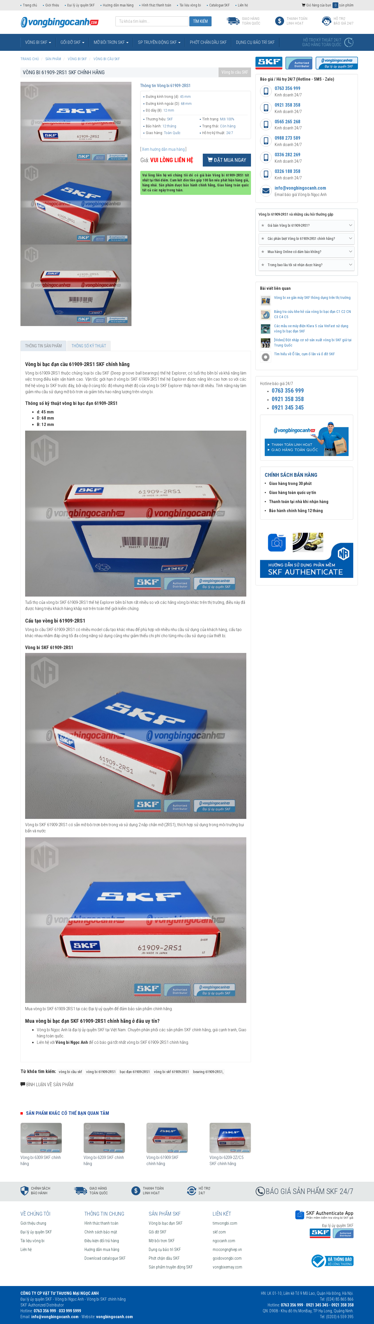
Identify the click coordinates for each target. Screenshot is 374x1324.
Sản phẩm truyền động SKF (171, 1267)
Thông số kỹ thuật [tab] (89, 346)
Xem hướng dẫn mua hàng (163, 149)
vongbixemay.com (227, 1267)
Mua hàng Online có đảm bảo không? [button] (306, 251)
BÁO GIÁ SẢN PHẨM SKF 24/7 (310, 1191)
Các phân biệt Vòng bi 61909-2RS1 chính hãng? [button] (306, 238)
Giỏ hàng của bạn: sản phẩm (328, 5)
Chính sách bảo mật (100, 1232)
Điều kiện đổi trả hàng (101, 1240)
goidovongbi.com (227, 1258)
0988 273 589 (287, 138)
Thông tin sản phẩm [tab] (43, 346)
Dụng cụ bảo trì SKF (165, 1249)
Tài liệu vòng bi (190, 5)
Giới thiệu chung (33, 1223)
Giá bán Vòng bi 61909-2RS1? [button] (306, 225)
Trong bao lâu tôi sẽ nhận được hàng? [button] (306, 265)
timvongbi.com (225, 1223)
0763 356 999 (287, 88)
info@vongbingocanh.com (300, 188)
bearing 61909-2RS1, (208, 1072)
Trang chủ (30, 5)
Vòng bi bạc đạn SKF (166, 1223)
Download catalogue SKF (105, 1258)
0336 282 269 (287, 154)
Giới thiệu (52, 5)
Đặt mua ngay (226, 160)
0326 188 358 (287, 171)
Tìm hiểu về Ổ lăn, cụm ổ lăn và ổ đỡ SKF (304, 354)
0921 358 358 (287, 105)
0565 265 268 (287, 121)
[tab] (306, 225)
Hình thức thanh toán (156, 5)
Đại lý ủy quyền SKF (81, 5)
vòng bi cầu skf (70, 1072)
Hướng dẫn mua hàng (118, 5)
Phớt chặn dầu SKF (164, 1258)
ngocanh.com (224, 1240)
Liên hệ (243, 5)
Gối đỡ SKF (158, 1232)
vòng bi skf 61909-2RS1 (171, 1072)
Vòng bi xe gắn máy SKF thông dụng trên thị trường (312, 297)
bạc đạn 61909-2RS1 (135, 1072)
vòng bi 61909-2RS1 (101, 1072)
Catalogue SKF (219, 5)
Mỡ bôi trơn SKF (162, 1240)
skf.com (219, 1232)
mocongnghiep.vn (227, 1249)
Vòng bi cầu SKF (234, 72)
